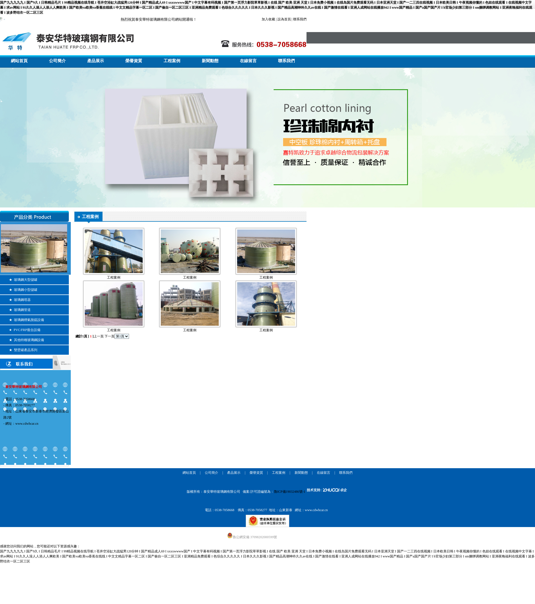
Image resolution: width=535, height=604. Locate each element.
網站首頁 (19, 61)
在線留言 (248, 61)
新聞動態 (210, 61)
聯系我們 (286, 61)
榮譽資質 (133, 61)
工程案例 (172, 61)
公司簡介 (57, 61)
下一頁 (109, 336)
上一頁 (99, 336)
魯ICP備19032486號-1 (289, 492)
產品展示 (95, 61)
